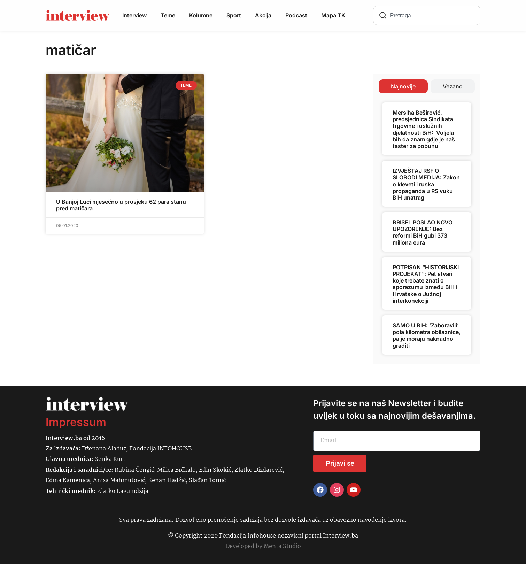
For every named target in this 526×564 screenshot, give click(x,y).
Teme (168, 15)
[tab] (403, 86)
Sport (233, 15)
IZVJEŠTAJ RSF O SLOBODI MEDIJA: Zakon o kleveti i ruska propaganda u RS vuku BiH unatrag (426, 184)
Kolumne (200, 15)
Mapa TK (333, 15)
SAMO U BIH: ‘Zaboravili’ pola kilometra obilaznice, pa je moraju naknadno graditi (427, 335)
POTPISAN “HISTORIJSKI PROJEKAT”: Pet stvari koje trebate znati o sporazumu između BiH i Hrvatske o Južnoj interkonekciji (426, 284)
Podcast (296, 15)
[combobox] (426, 15)
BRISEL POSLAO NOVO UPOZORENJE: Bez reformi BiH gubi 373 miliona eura (422, 232)
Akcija (263, 15)
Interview (134, 15)
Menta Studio (282, 546)
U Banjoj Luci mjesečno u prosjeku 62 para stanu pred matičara (121, 205)
